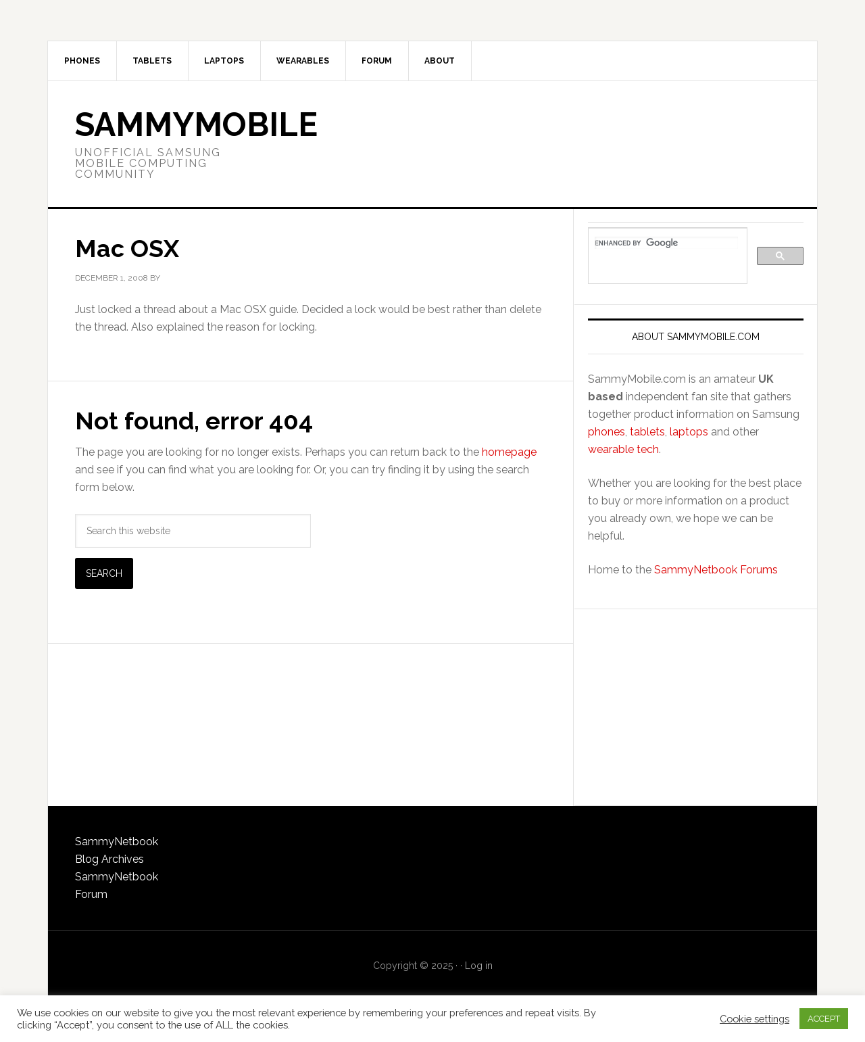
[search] (666, 243)
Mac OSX (127, 248)
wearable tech (623, 449)
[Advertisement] (696, 707)
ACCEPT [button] (824, 1019)
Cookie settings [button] (754, 1018)
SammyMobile (196, 124)
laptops (689, 431)
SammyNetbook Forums (716, 569)
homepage (509, 452)
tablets (647, 431)
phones (606, 431)
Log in (479, 965)
